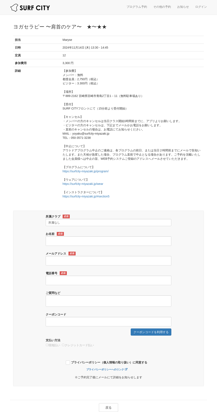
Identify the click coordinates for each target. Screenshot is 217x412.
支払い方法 (53, 340)
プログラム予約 (137, 6)
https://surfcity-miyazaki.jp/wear (83, 183)
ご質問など (53, 292)
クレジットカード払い (78, 345)
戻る (108, 407)
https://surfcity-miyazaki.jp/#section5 (86, 196)
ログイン (201, 6)
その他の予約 (162, 6)
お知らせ (183, 6)
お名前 (55, 233)
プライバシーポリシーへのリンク (105, 369)
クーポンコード (56, 314)
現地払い (53, 345)
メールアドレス (61, 253)
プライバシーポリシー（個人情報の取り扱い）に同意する (109, 362)
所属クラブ (58, 216)
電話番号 (56, 273)
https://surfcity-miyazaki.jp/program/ (86, 171)
